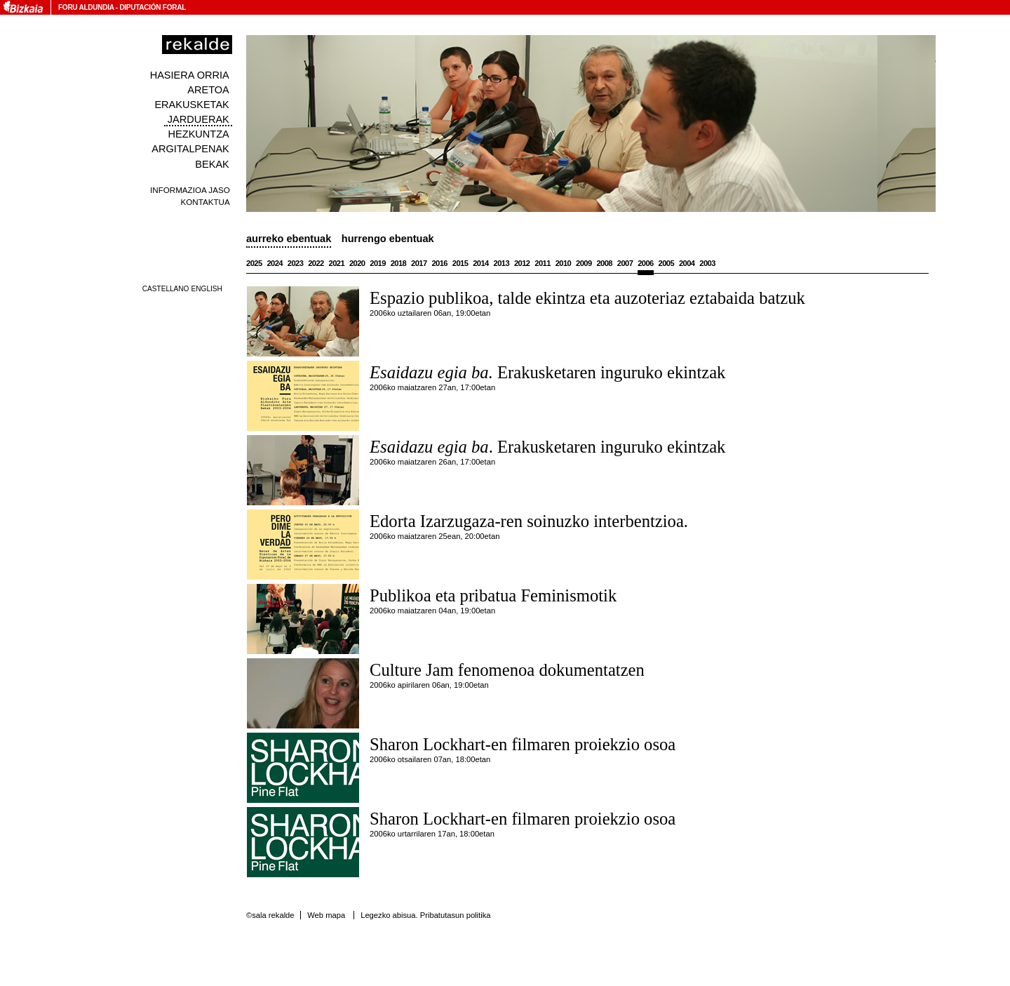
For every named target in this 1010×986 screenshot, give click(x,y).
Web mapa (326, 915)
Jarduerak (198, 119)
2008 (604, 263)
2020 (357, 263)
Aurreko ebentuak (288, 238)
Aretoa (208, 89)
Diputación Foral (152, 7)
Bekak (212, 164)
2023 (296, 263)
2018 (399, 263)
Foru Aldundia (86, 7)
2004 (687, 263)
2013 (502, 263)
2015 (460, 263)
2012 (522, 263)
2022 (316, 263)
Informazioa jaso (190, 189)
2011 (542, 263)
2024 (275, 263)
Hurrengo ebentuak (388, 238)
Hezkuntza (198, 134)
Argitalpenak (190, 148)
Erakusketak (191, 104)
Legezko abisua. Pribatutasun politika (425, 915)
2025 (254, 263)
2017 (419, 263)
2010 (564, 263)
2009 (584, 263)
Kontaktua (205, 201)
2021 (337, 263)
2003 (707, 263)
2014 (481, 263)
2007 (625, 263)
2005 (667, 263)
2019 (378, 263)
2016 (439, 263)
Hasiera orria (189, 75)
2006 (646, 263)
